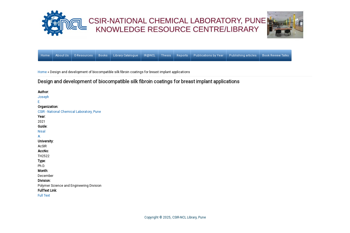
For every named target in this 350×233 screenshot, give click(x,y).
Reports (182, 55)
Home (45, 55)
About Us (62, 55)
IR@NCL (149, 55)
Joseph (43, 97)
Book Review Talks (275, 55)
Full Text (44, 195)
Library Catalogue (125, 55)
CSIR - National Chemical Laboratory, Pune (69, 112)
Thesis (166, 55)
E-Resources (83, 55)
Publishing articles (242, 55)
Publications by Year (208, 55)
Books (102, 55)
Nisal (41, 131)
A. (39, 136)
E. (39, 102)
